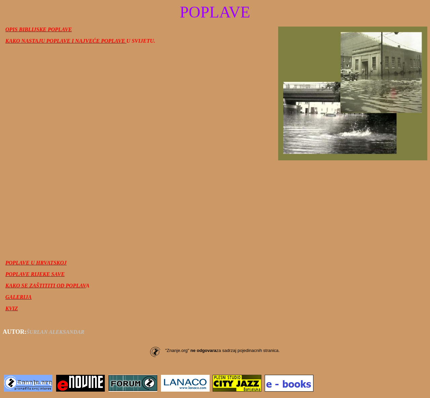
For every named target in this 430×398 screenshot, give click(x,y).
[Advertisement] (215, 207)
